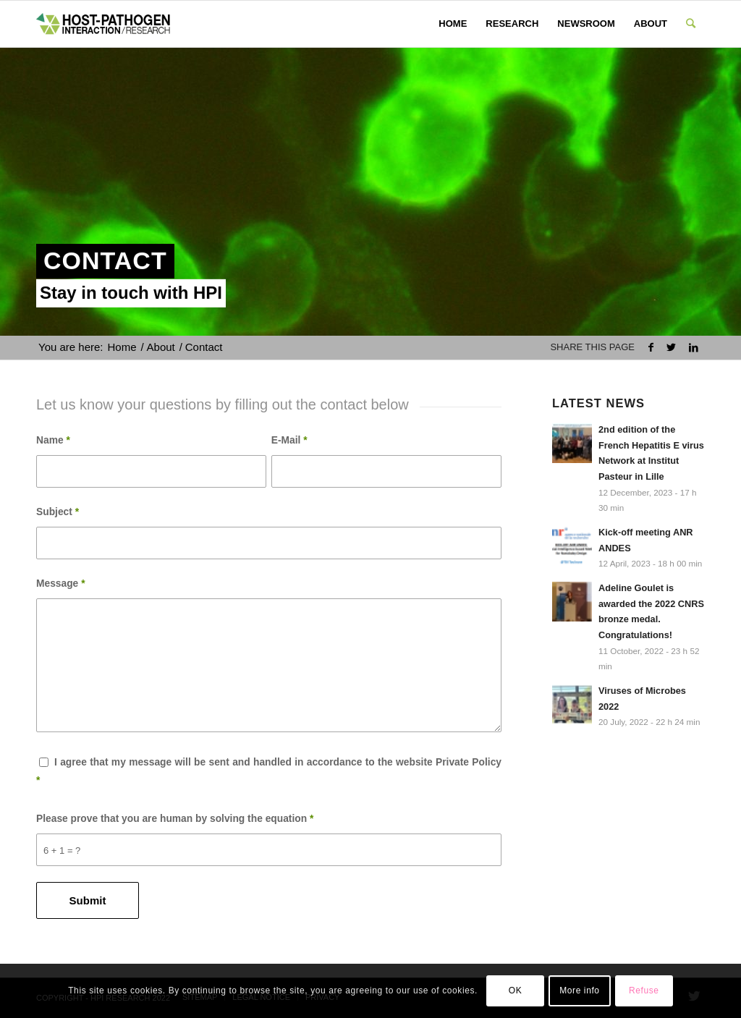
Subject (57, 511)
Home (122, 347)
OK (515, 990)
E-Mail (289, 440)
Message (60, 583)
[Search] (691, 24)
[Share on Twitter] (671, 348)
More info (579, 990)
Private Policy (468, 762)
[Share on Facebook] (650, 348)
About (161, 347)
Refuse (644, 990)
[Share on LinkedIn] (693, 348)
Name (53, 440)
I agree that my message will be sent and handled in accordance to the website (268, 771)
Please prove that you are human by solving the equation (174, 818)
